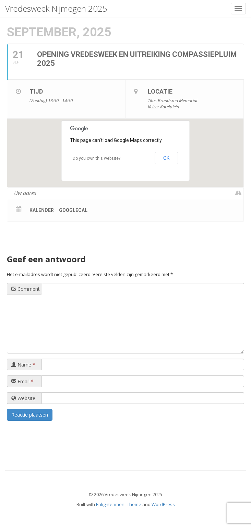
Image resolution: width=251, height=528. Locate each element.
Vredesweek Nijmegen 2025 (56, 8)
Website (23, 398)
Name (23, 364)
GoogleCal (73, 210)
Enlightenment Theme (118, 504)
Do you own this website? (96, 158)
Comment (25, 289)
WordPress (163, 504)
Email (22, 381)
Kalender (41, 210)
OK (166, 158)
